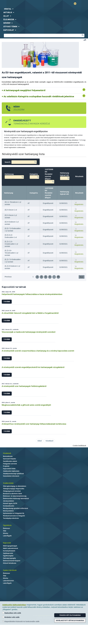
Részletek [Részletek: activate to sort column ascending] (79, 193)
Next (81, 277)
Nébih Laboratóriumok (10, 548)
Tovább (7, 301)
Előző (40, 441)
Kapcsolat (7, 543)
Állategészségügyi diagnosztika (13, 488)
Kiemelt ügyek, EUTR (10, 503)
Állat (4, 531)
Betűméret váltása (84, 39)
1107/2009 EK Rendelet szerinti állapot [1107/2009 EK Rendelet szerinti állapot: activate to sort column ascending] (49, 193)
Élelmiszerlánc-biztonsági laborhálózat (16, 498)
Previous (8, 277)
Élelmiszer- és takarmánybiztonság (14, 496)
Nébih (22, 3)
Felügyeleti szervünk (10, 464)
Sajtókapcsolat (8, 553)
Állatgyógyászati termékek (12, 491)
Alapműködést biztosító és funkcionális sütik (20, 621)
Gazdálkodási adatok (10, 461)
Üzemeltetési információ (11, 476)
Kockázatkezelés (8, 506)
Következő (49, 441)
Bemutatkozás (8, 456)
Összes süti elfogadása (70, 615)
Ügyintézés (7, 525)
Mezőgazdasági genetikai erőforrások (15, 508)
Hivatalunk (7, 453)
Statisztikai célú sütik (11, 613)
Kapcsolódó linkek (9, 468)
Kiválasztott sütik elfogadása (70, 620)
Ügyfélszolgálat (8, 556)
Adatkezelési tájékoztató (11, 471)
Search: (21, 162)
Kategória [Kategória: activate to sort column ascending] (34, 193)
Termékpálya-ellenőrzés (11, 518)
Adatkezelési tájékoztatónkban (14, 605)
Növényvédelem (8, 511)
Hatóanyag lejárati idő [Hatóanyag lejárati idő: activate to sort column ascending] (64, 193)
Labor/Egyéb (7, 536)
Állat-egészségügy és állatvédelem (14, 486)
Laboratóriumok (8, 581)
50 (58, 277)
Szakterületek (8, 483)
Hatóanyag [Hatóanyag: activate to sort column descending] (8, 193)
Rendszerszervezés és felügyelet (14, 516)
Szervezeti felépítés (9, 459)
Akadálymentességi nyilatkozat (13, 473)
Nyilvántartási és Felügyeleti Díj (13, 513)
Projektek (6, 466)
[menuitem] (44, 9)
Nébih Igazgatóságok (10, 546)
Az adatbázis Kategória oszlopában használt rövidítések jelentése (39, 96)
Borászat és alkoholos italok (12, 493)
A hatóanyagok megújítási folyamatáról (24, 90)
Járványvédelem (8, 501)
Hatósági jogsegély (9, 558)
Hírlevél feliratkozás (9, 563)
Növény (5, 533)
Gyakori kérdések (9, 570)
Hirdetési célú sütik (10, 617)
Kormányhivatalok (9, 551)
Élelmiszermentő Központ (11, 561)
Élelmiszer (6, 528)
